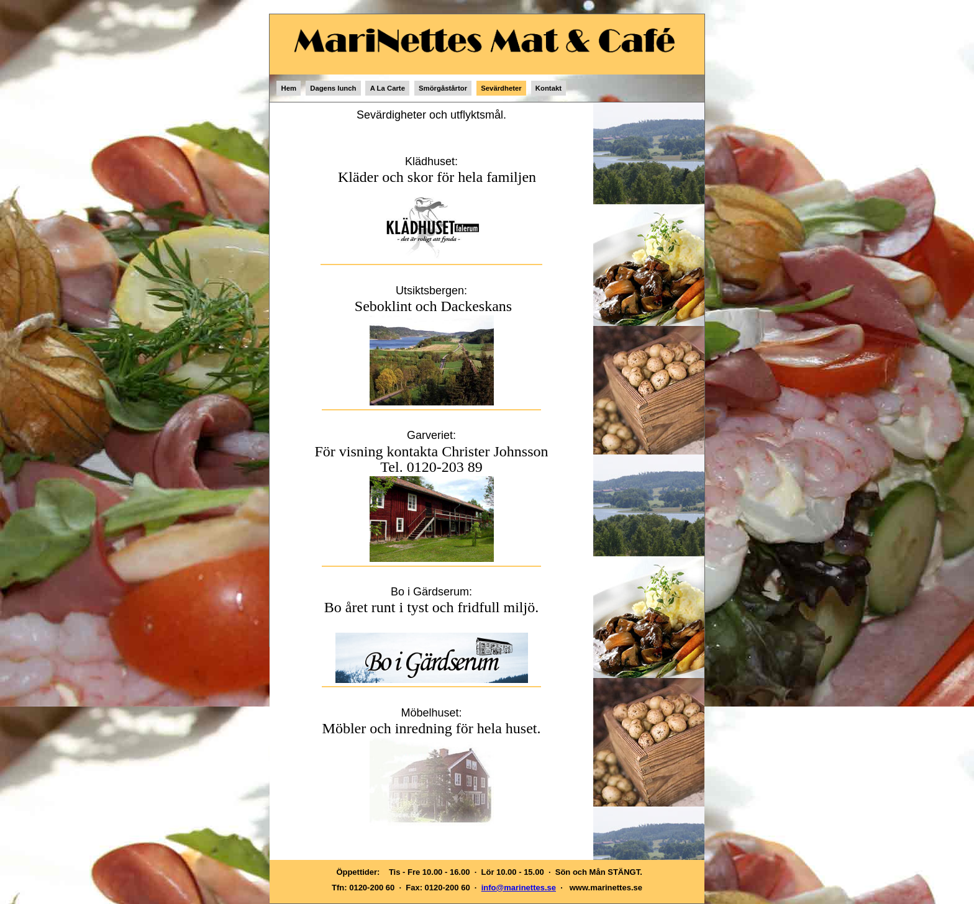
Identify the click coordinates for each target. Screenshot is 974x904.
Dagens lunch (333, 88)
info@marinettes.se (518, 887)
